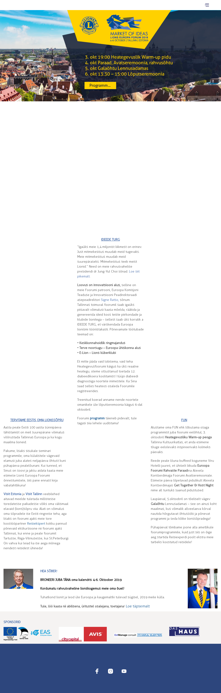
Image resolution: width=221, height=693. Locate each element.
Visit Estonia (12, 494)
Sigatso (109, 300)
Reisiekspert (36, 524)
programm (97, 418)
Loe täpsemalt (138, 606)
